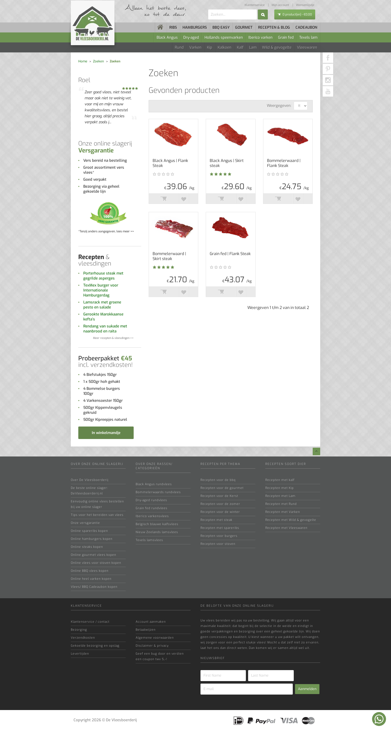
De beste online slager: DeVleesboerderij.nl (89, 490)
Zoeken (98, 61)
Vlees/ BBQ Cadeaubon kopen (94, 587)
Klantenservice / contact (90, 622)
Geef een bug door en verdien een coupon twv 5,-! (160, 656)
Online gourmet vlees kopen (93, 555)
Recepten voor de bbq (218, 480)
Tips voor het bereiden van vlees (97, 515)
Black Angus (167, 37)
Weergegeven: (279, 105)
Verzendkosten (83, 638)
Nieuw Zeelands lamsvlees (157, 532)
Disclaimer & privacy (152, 646)
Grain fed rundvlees (151, 508)
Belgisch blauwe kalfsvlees (157, 524)
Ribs (173, 27)
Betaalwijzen (146, 630)
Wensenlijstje (305, 4)
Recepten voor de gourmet (222, 488)
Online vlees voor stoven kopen (96, 563)
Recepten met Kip (279, 488)
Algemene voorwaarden (155, 638)
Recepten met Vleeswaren (286, 528)
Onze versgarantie (85, 523)
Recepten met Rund (281, 504)
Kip (209, 47)
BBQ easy (221, 27)
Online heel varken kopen (91, 579)
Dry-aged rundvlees (151, 500)
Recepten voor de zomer (220, 504)
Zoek (263, 14)
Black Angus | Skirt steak (227, 163)
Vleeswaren (307, 47)
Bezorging (79, 630)
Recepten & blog (274, 27)
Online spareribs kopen (89, 531)
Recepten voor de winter (220, 512)
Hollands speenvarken (223, 37)
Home (82, 61)
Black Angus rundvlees (154, 484)
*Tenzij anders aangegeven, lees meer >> (106, 231)
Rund (179, 47)
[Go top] (316, 451)
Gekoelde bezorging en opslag (95, 646)
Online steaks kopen (87, 547)
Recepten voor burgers (218, 536)
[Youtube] (328, 91)
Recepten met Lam (280, 496)
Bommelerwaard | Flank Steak (283, 163)
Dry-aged (191, 37)
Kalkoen (224, 47)
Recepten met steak (216, 520)
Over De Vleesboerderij (89, 480)
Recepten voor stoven (217, 544)
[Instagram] (328, 80)
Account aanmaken (151, 622)
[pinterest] (328, 69)
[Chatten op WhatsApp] (379, 719)
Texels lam (308, 37)
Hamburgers (195, 27)
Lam (253, 47)
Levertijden (80, 654)
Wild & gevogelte (277, 47)
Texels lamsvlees (149, 540)
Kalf (240, 47)
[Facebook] (328, 57)
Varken (195, 47)
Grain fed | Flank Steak (230, 253)
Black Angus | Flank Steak (170, 163)
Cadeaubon (306, 27)
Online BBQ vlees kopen (89, 571)
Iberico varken (260, 37)
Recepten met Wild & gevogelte (290, 520)
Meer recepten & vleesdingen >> (113, 338)
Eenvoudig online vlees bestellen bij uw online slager (97, 504)
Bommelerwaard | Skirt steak (169, 256)
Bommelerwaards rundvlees (158, 492)
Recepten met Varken (282, 512)
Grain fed (286, 37)
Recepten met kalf (279, 480)
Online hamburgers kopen (91, 539)
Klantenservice (255, 4)
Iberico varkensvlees (152, 516)
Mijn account (280, 4)
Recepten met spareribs (219, 528)
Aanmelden (307, 689)
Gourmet (244, 27)
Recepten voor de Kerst (219, 496)
